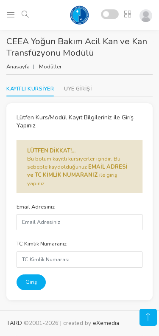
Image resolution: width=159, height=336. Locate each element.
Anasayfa (18, 67)
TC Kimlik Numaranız (42, 244)
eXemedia (106, 323)
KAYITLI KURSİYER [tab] (30, 89)
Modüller (50, 67)
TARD (14, 323)
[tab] (78, 89)
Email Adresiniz (36, 207)
